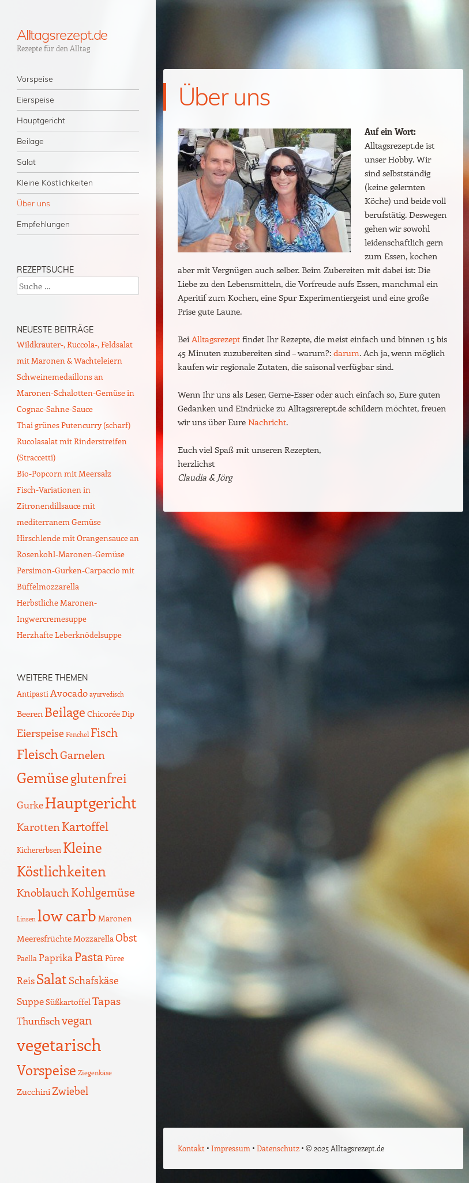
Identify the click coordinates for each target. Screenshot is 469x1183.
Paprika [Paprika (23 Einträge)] (56, 957)
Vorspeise (35, 79)
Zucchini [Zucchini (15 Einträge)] (33, 1091)
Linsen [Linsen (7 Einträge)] (26, 918)
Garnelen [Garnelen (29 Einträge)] (82, 754)
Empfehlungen (43, 224)
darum (346, 352)
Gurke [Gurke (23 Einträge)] (30, 804)
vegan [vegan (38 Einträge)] (77, 1019)
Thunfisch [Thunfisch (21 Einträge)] (38, 1020)
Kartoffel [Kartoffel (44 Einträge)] (85, 826)
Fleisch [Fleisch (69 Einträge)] (37, 753)
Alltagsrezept (216, 339)
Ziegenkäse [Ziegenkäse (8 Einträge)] (95, 1072)
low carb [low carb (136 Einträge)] (66, 915)
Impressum (230, 1148)
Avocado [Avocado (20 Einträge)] (69, 692)
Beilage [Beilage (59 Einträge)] (64, 711)
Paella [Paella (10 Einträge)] (27, 958)
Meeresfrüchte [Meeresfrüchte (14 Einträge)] (44, 938)
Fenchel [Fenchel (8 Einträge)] (77, 734)
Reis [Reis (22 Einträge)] (26, 980)
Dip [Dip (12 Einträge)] (128, 713)
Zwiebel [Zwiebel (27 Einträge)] (70, 1090)
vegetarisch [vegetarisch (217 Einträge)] (59, 1044)
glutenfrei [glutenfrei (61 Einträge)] (98, 778)
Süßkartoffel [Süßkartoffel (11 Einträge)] (68, 1001)
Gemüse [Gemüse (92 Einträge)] (43, 777)
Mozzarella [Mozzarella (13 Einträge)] (93, 938)
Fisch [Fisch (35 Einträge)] (104, 732)
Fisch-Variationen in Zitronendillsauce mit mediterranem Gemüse (59, 505)
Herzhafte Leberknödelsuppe (69, 634)
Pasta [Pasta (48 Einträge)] (88, 956)
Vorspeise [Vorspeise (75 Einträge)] (46, 1070)
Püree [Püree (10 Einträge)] (114, 958)
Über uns (33, 203)
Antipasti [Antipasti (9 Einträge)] (32, 693)
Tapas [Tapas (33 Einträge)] (106, 1000)
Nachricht (267, 422)
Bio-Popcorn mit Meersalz (64, 473)
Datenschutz (278, 1148)
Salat (26, 162)
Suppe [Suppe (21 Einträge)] (30, 1001)
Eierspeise (35, 100)
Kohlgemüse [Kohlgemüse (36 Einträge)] (103, 892)
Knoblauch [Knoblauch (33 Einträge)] (43, 892)
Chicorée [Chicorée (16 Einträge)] (103, 713)
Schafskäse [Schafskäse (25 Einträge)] (94, 980)
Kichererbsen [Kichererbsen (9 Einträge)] (39, 850)
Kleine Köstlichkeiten (55, 182)
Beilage (30, 141)
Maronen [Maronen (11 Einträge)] (115, 918)
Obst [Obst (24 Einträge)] (126, 937)
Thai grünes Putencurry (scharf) (73, 424)
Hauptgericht (41, 120)
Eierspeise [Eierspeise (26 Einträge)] (40, 733)
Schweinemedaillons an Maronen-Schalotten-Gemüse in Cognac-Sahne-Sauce (75, 392)
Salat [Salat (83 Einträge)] (51, 978)
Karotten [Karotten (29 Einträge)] (38, 826)
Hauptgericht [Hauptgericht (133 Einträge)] (91, 802)
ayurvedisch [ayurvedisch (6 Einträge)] (106, 694)
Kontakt (191, 1148)
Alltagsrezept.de (62, 34)
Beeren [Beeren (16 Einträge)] (30, 713)
